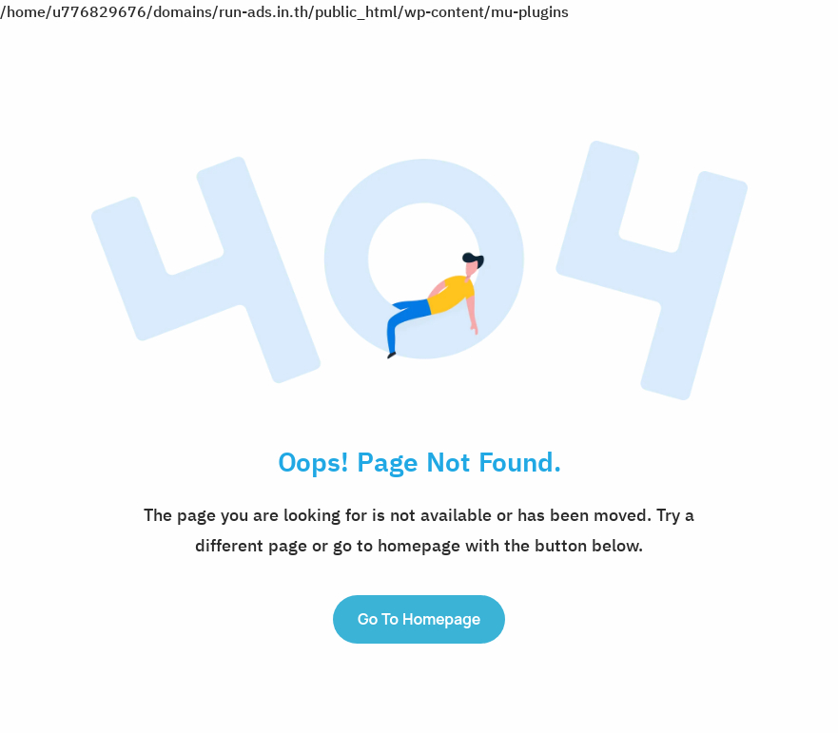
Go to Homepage (419, 618)
